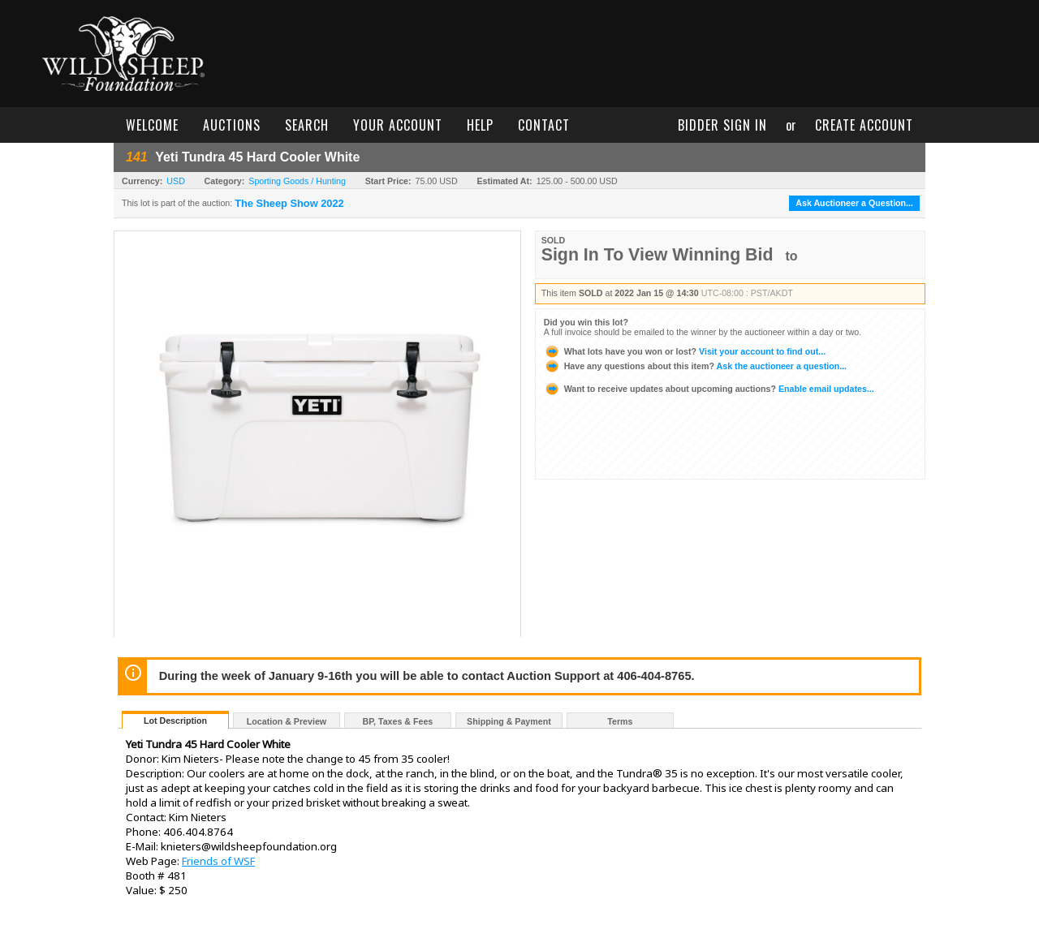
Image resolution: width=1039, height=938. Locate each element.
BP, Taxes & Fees (398, 721)
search (307, 125)
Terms (619, 721)
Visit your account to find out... (685, 351)
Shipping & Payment (509, 721)
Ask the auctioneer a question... (695, 366)
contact (544, 125)
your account (397, 125)
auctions (232, 125)
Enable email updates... (709, 389)
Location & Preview (286, 721)
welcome (152, 125)
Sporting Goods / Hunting (297, 181)
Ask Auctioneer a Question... (854, 203)
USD (175, 181)
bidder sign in (722, 125)
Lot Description (175, 720)
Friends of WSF (218, 861)
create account (864, 125)
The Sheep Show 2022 (289, 203)
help (480, 125)
